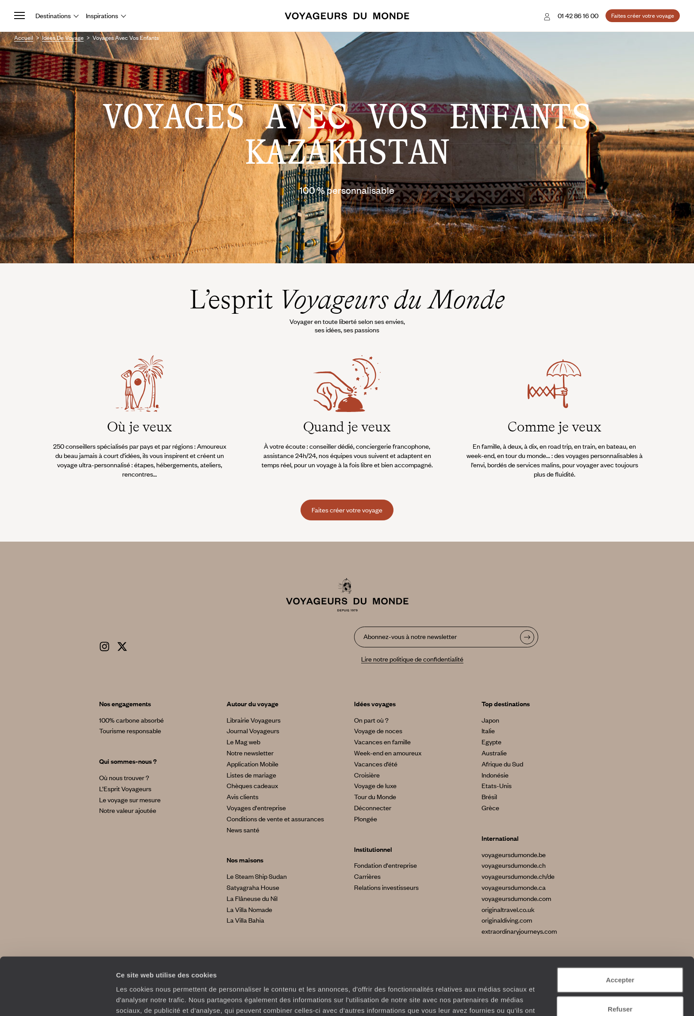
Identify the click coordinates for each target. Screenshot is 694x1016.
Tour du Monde (375, 796)
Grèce (490, 807)
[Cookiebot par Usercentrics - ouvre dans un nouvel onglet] (57, 998)
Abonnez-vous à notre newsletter (410, 636)
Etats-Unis (497, 785)
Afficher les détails (487, 998)
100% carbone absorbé (131, 720)
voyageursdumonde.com (516, 898)
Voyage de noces (378, 730)
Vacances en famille (382, 741)
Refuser (620, 958)
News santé (243, 829)
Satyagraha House (253, 887)
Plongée (365, 818)
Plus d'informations (314, 970)
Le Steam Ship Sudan (257, 876)
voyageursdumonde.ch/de (518, 876)
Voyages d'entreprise (256, 807)
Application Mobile (252, 763)
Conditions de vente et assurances (275, 818)
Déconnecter (372, 807)
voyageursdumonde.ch (514, 865)
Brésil (489, 796)
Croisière (367, 774)
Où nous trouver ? (124, 777)
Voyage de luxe (375, 785)
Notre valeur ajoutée (127, 810)
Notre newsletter (250, 752)
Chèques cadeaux (252, 785)
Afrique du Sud (502, 763)
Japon (490, 720)
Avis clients (242, 796)
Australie (494, 752)
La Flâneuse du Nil (252, 898)
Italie (488, 730)
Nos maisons (245, 859)
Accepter (620, 929)
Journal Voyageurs (253, 730)
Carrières (367, 876)
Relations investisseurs (386, 887)
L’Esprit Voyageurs (125, 788)
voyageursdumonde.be (514, 854)
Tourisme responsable (130, 730)
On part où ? (371, 720)
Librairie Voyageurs (254, 720)
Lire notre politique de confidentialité (412, 658)
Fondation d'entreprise (385, 865)
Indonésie (495, 774)
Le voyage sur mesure (130, 799)
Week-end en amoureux (387, 752)
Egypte (491, 741)
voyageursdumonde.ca (514, 887)
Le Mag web (243, 741)
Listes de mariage (251, 774)
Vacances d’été (375, 763)
